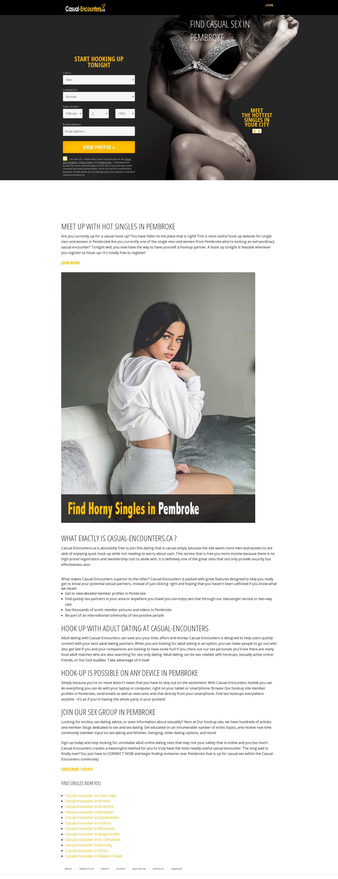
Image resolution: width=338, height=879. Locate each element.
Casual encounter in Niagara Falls (92, 834)
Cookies (120, 869)
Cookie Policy (104, 162)
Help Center (139, 869)
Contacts (158, 869)
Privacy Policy (86, 162)
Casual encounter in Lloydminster (92, 817)
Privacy (105, 869)
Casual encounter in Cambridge (90, 795)
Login (269, 5)
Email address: (72, 124)
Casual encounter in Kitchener (89, 812)
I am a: (67, 72)
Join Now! (70, 263)
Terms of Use (86, 869)
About (68, 869)
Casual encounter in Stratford (89, 806)
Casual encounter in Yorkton (88, 823)
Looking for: (70, 89)
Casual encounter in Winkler (88, 801)
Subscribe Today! (76, 769)
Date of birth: (71, 106)
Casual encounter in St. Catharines (93, 839)
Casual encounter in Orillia (86, 850)
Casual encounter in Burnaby (88, 845)
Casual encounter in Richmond (89, 828)
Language (176, 869)
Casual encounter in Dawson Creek (93, 856)
